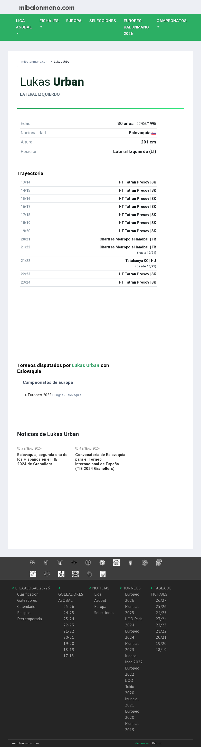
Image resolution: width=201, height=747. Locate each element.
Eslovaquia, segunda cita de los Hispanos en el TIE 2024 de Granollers (42, 459)
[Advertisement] (100, 327)
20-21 (68, 637)
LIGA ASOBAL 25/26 (31, 587)
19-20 (68, 643)
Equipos (24, 612)
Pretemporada (29, 618)
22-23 (68, 624)
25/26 (161, 606)
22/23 (161, 624)
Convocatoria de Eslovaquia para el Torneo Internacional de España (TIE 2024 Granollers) (100, 461)
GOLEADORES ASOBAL (70, 594)
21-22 (68, 631)
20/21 (161, 637)
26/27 (161, 600)
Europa (75, 20)
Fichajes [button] (49, 20)
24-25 (68, 612)
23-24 (68, 618)
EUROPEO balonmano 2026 (138, 27)
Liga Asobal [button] (24, 24)
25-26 (68, 606)
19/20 (161, 643)
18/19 (161, 649)
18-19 (68, 649)
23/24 (161, 618)
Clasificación (28, 594)
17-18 (68, 655)
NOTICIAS (99, 587)
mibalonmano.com (34, 61)
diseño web (143, 743)
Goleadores (27, 600)
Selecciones (104, 20)
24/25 (161, 612)
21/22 (161, 631)
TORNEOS (130, 587)
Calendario (26, 606)
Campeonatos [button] (172, 20)
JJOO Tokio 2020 (129, 686)
